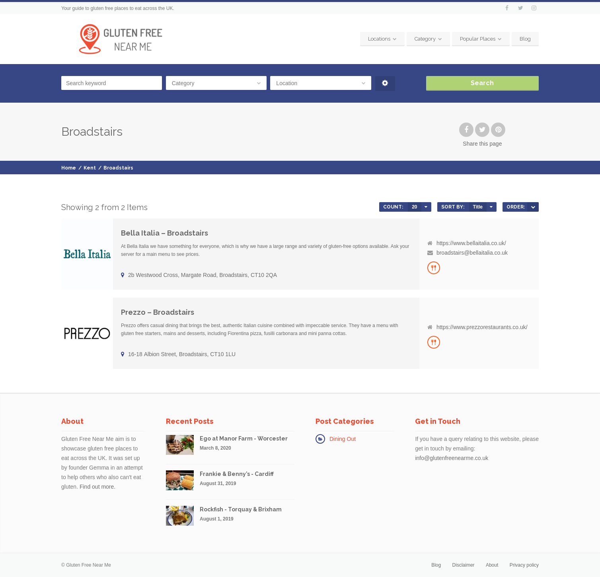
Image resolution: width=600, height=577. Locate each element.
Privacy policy (524, 565)
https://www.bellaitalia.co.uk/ (471, 243)
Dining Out (342, 439)
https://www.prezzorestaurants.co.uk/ (482, 327)
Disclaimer (463, 565)
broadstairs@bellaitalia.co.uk (472, 253)
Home (68, 168)
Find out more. (97, 486)
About (492, 565)
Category (425, 39)
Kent (90, 168)
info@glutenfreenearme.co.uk (451, 458)
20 (414, 207)
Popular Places (477, 39)
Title (478, 207)
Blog (525, 39)
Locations (379, 39)
